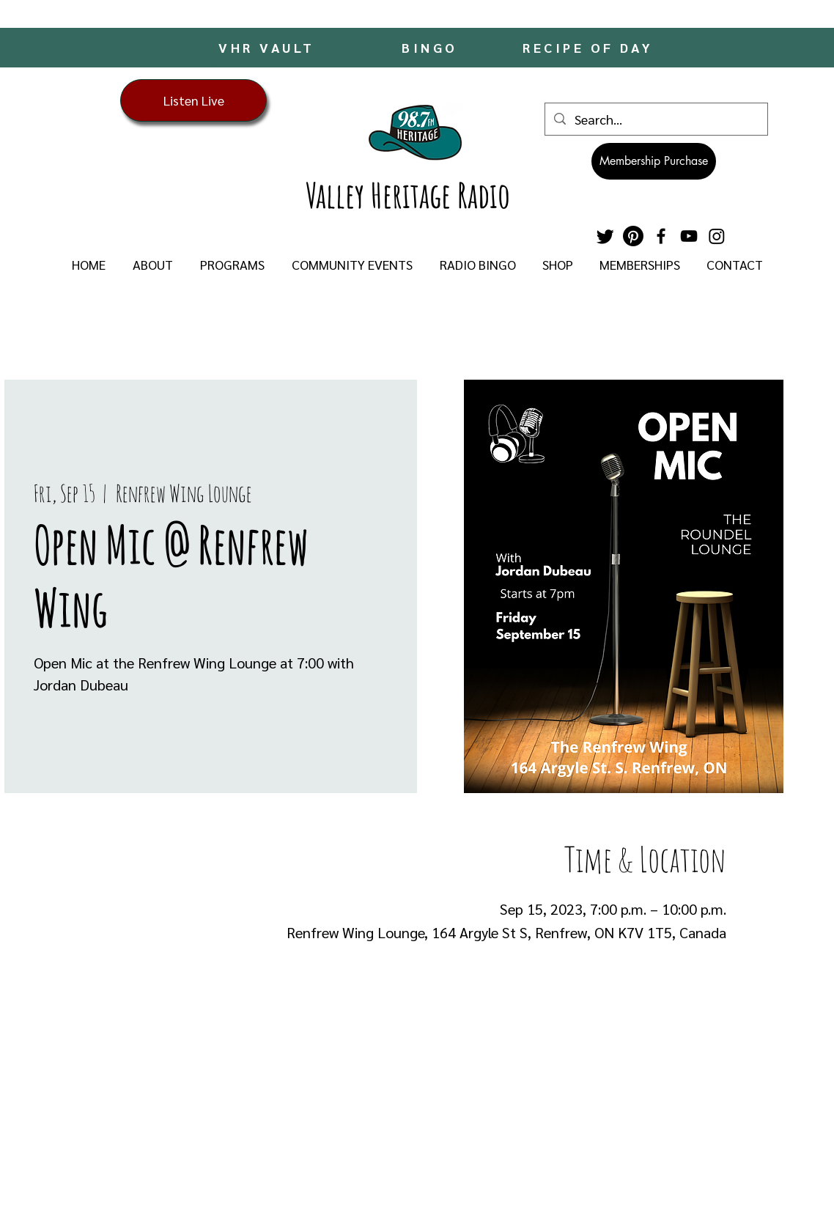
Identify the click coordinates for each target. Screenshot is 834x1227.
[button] (152, 264)
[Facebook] (661, 236)
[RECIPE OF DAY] (590, 47)
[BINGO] (431, 47)
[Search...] (656, 119)
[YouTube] (689, 236)
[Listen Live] (193, 100)
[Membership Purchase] (653, 161)
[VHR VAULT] (268, 47)
